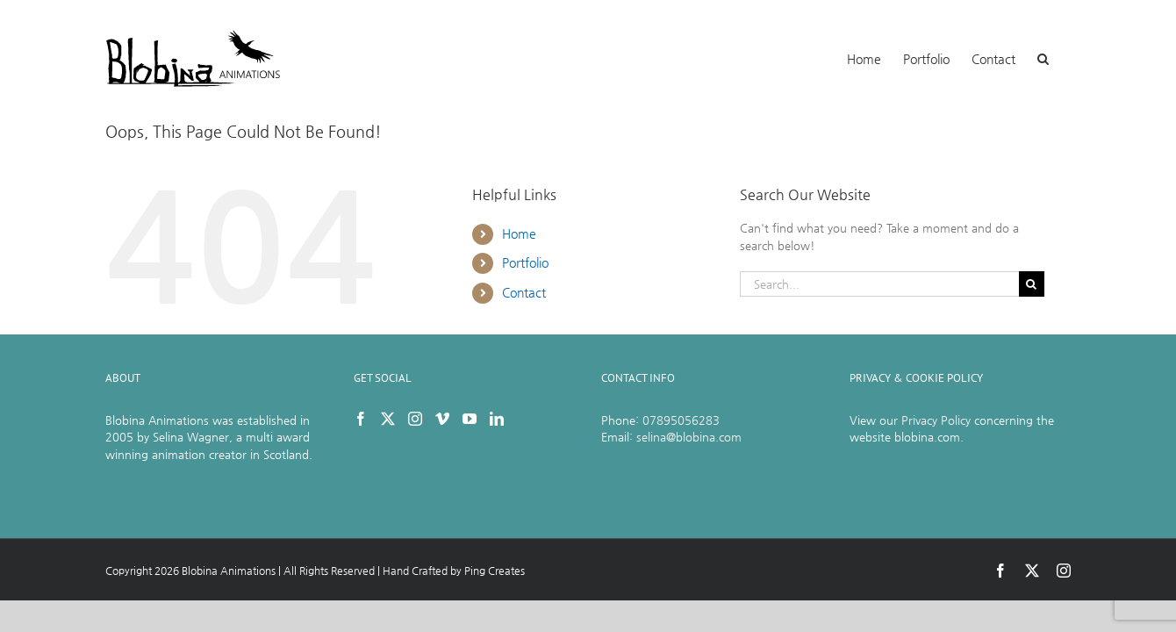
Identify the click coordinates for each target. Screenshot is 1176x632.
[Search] (1031, 284)
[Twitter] (388, 419)
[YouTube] (470, 419)
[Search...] (879, 284)
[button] (1065, 57)
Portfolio (525, 262)
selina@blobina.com (689, 436)
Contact (524, 292)
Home (519, 233)
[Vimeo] (442, 419)
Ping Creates (494, 570)
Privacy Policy (936, 420)
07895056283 (681, 420)
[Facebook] (361, 419)
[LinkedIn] (497, 419)
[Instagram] (415, 419)
